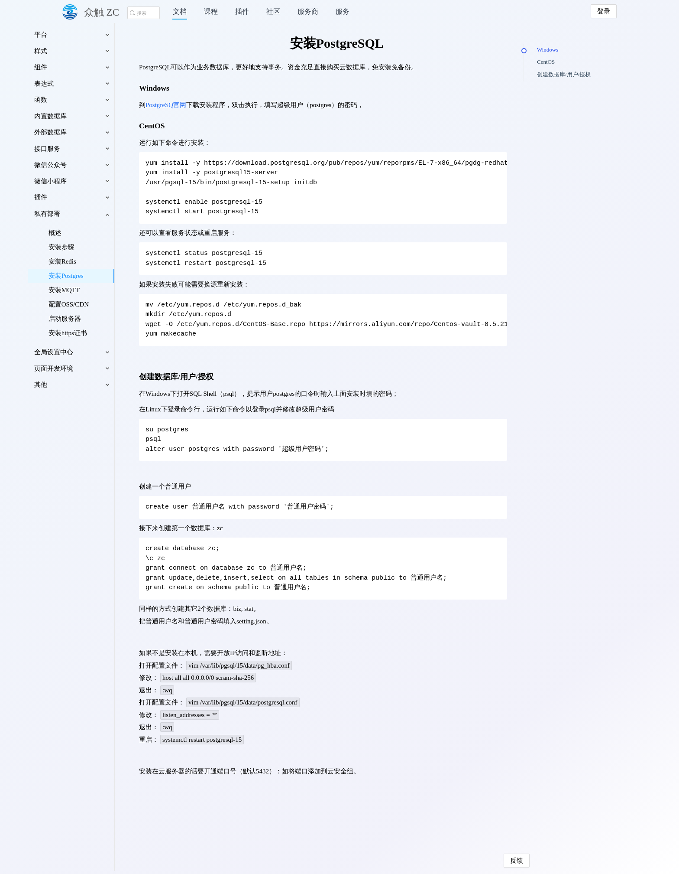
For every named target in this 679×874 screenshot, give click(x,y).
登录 (603, 11)
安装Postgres (100, 275)
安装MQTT (99, 290)
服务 (342, 11)
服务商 (307, 11)
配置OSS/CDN (103, 304)
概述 (89, 232)
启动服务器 (99, 318)
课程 (211, 11)
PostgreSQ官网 (184, 104)
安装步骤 (96, 247)
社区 (273, 11)
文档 (180, 11)
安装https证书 (102, 332)
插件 (242, 11)
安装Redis (97, 261)
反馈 (496, 860)
